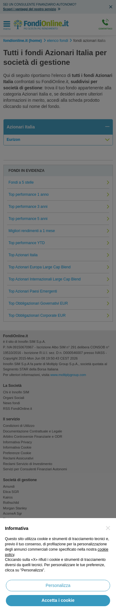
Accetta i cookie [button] (58, 600)
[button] (108, 528)
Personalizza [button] (57, 585)
